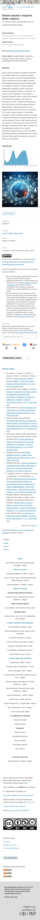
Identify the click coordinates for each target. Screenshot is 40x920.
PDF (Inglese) (9, 213)
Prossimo (32, 526)
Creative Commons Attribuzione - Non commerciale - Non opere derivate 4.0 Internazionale (19, 261)
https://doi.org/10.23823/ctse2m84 (18, 51)
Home (4, 7)
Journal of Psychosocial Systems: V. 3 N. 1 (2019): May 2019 (21, 402)
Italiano (6, 549)
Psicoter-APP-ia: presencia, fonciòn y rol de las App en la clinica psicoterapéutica (19, 505)
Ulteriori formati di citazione (13, 337)
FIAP (25, 783)
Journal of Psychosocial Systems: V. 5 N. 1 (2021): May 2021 (21, 428)
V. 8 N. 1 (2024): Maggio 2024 (25, 7)
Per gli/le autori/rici (9, 845)
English (5, 543)
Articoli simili (8, 369)
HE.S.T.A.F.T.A (29, 802)
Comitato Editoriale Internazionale (20, 623)
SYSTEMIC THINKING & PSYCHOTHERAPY (18, 795)
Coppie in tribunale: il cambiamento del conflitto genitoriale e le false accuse (21, 465)
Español (6, 546)
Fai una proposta (10, 858)
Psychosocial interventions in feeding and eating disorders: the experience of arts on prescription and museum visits (21, 423)
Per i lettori (7, 842)
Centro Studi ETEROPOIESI (19, 810)
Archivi (11, 7)
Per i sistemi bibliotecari (11, 848)
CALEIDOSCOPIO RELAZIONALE (14, 806)
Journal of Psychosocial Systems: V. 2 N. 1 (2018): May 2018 (21, 518)
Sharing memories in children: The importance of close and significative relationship (20, 441)
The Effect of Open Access (25, 316)
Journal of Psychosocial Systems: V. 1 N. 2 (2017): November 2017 (19, 447)
